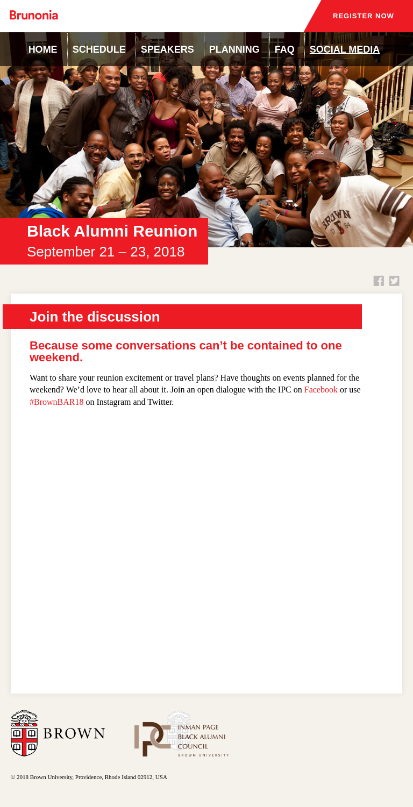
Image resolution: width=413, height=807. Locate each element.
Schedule (99, 49)
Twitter (394, 280)
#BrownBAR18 (56, 401)
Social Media (345, 49)
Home (43, 49)
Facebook (378, 280)
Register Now (363, 16)
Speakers (167, 49)
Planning (234, 49)
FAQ (285, 49)
